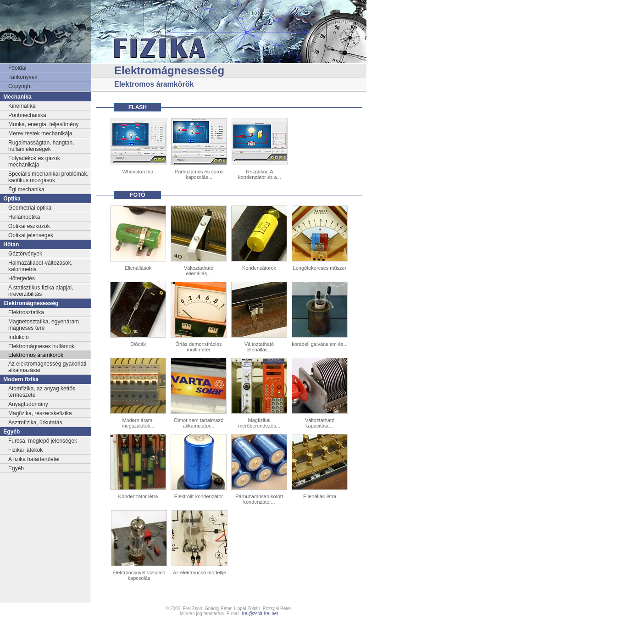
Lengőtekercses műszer (320, 268)
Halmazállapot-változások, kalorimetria (40, 266)
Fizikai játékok (25, 450)
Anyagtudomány (28, 404)
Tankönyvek (22, 77)
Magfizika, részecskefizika (40, 413)
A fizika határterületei (33, 459)
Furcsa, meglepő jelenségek (42, 441)
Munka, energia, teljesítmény (43, 124)
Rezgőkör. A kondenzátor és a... (259, 174)
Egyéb (16, 468)
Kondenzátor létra (138, 496)
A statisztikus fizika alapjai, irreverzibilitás (40, 290)
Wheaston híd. (138, 171)
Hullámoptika (24, 217)
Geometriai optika (29, 208)
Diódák (138, 344)
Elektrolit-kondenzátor (198, 496)
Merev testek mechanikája (40, 133)
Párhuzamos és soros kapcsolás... (199, 174)
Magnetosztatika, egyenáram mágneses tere (43, 324)
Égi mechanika (26, 189)
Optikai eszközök (29, 226)
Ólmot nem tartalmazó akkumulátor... (198, 422)
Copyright (20, 86)
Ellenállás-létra (319, 496)
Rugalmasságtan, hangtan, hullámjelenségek (41, 145)
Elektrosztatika (26, 312)
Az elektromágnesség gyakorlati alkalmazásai (47, 367)
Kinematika (21, 106)
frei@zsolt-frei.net (260, 613)
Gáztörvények (25, 253)
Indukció (18, 337)
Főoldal (17, 68)
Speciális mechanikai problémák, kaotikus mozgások (48, 177)
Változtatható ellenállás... (198, 270)
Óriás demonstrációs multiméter (199, 346)
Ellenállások (138, 268)
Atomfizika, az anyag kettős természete (41, 391)
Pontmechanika (27, 115)
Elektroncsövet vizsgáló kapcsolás (139, 575)
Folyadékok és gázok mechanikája (34, 161)
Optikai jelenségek (30, 235)
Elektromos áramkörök (35, 355)
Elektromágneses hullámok (41, 346)
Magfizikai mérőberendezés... (259, 422)
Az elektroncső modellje (199, 572)
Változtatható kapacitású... (319, 422)
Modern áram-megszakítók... (138, 422)
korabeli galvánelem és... (320, 344)
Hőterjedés (21, 278)
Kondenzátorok (259, 268)
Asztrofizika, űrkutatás (35, 422)
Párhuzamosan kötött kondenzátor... (259, 499)
